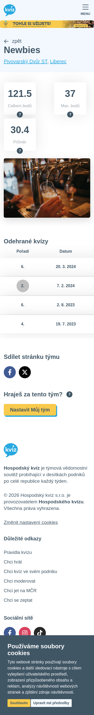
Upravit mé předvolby (51, 703)
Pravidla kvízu (18, 552)
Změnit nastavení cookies (31, 522)
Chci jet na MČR (20, 590)
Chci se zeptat (18, 600)
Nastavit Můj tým (30, 409)
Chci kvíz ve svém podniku (30, 571)
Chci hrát (13, 562)
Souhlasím (19, 703)
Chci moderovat (19, 581)
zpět (13, 41)
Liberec (58, 61)
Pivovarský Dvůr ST (25, 61)
